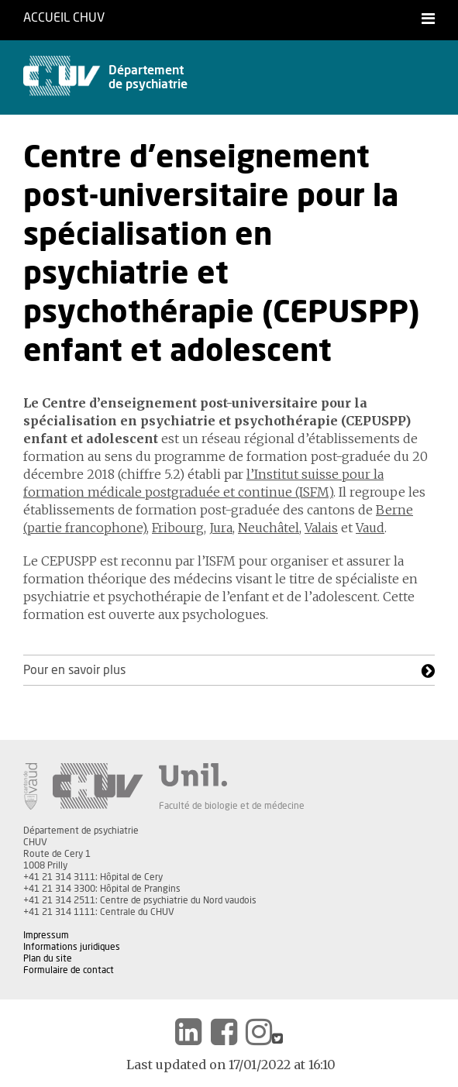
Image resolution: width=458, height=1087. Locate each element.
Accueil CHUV (64, 18)
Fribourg (178, 527)
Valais (321, 527)
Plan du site (47, 958)
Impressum (46, 935)
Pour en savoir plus (74, 670)
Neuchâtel (268, 527)
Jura (220, 527)
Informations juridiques (71, 946)
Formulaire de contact (68, 970)
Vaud (370, 527)
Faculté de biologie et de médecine (232, 805)
